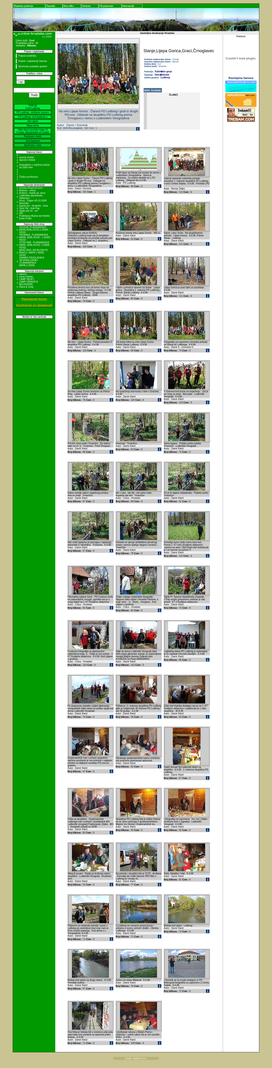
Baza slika (68, 6)
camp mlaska (26, 276)
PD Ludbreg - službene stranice (32, 112)
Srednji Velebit (26, 157)
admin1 (23, 274)
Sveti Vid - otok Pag (29, 208)
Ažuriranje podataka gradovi (32, 66)
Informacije (128, 6)
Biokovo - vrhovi (27, 190)
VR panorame (106, 6)
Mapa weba (33, 125)
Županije (50, 6)
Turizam (86, 6)
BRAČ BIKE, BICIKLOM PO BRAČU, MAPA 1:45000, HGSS (33, 252)
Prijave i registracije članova (32, 61)
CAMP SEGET (26, 279)
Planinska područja (23, 6)
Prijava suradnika (27, 56)
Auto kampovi (33, 141)
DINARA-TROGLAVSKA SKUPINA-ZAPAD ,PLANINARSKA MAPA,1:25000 (31, 261)
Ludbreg (165, 77)
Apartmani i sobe (32, 145)
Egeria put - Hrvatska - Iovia (33, 205)
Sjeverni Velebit (27, 160)
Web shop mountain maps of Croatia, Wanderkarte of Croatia (32, 131)
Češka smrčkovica (28, 177)
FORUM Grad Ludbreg (33, 107)
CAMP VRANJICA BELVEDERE (28, 283)
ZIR (21, 213)
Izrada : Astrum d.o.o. (136, 1058)
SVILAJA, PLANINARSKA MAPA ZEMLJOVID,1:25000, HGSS (34, 230)
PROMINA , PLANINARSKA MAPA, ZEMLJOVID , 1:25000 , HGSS (35, 237)
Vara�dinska (162, 74)
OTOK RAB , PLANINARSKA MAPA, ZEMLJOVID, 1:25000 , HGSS (35, 245)
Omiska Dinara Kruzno (31, 188)
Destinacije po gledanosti (34, 305)
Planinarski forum (34, 299)
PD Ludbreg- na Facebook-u (32, 117)
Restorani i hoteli (32, 136)
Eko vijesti (33, 121)
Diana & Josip (26, 287)
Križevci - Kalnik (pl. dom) (32, 193)
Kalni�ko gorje (163, 71)
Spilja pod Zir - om (28, 211)
